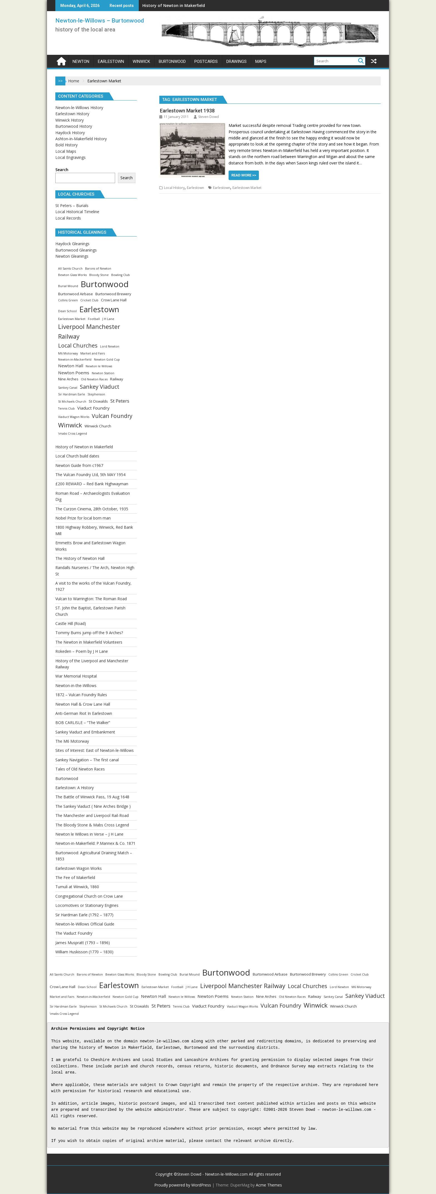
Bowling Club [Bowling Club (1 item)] (120, 275)
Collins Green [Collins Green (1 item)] (68, 300)
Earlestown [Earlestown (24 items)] (99, 309)
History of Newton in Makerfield (173, 5)
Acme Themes (269, 1185)
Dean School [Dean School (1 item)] (67, 311)
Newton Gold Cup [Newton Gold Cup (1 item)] (107, 359)
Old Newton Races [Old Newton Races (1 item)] (94, 379)
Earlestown (195, 187)
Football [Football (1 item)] (94, 319)
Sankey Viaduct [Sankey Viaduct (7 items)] (99, 386)
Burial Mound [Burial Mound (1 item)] (68, 286)
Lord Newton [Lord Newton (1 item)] (109, 346)
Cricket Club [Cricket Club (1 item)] (89, 300)
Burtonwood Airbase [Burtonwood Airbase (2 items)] (75, 293)
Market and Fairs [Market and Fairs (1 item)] (92, 353)
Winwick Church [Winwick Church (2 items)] (98, 426)
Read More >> (243, 175)
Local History (174, 187)
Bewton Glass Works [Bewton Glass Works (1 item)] (72, 275)
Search (61, 169)
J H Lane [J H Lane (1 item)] (108, 319)
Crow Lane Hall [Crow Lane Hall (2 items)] (114, 299)
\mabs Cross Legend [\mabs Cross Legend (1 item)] (72, 433)
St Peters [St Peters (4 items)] (119, 401)
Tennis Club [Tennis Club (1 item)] (66, 408)
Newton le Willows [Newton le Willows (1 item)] (99, 366)
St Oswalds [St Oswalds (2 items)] (98, 401)
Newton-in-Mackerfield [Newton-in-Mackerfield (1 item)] (74, 359)
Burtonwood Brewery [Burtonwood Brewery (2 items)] (113, 293)
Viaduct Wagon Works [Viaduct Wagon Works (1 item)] (73, 417)
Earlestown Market (246, 187)
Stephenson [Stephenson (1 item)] (96, 394)
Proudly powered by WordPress (182, 1185)
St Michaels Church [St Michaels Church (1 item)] (72, 401)
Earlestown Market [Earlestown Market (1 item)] (71, 319)
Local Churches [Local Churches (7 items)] (78, 345)
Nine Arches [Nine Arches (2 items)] (68, 378)
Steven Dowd (206, 116)
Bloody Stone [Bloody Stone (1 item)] (99, 275)
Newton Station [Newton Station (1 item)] (103, 373)
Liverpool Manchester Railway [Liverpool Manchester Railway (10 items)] (89, 331)
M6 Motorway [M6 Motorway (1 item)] (68, 353)
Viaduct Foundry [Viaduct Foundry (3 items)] (93, 408)
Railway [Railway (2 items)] (116, 378)
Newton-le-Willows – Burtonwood (99, 20)
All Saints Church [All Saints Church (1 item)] (70, 268)
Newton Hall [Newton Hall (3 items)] (70, 365)
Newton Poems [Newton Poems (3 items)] (73, 372)
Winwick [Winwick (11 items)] (70, 425)
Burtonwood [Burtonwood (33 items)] (105, 284)
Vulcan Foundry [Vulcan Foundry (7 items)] (112, 416)
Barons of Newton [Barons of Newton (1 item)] (98, 268)
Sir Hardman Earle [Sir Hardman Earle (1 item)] (71, 394)
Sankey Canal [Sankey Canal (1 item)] (67, 388)
